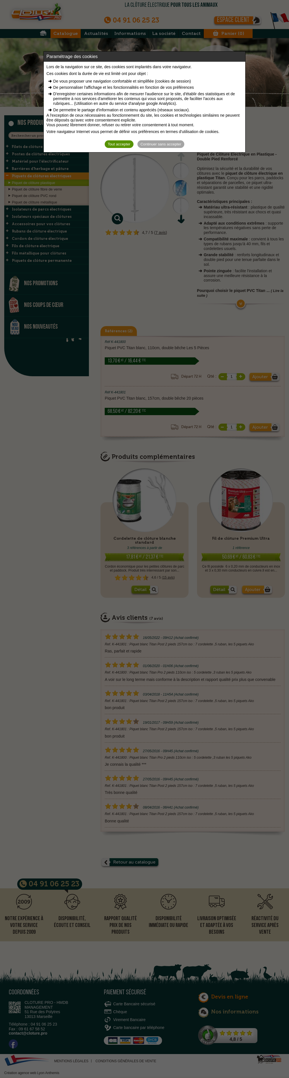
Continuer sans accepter (161, 144)
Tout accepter (119, 144)
